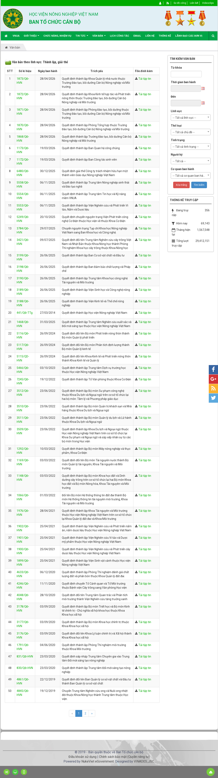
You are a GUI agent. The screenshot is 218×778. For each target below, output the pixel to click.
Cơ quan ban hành (182, 169)
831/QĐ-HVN (25, 656)
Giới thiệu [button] (31, 37)
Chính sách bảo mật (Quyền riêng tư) (124, 757)
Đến (173, 96)
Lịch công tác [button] (119, 35)
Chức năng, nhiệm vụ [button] (57, 35)
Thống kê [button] (165, 35)
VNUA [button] (16, 35)
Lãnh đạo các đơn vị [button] (188, 35)
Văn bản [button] (99, 37)
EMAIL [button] (137, 35)
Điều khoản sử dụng (82, 757)
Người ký (176, 154)
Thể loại (176, 125)
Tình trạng (178, 140)
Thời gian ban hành (183, 82)
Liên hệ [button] (150, 35)
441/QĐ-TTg (25, 312)
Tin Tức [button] (82, 37)
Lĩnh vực (176, 111)
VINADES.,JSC (144, 761)
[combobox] (191, 117)
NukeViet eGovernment (97, 761)
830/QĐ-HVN (25, 668)
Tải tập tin (144, 78)
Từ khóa (176, 67)
